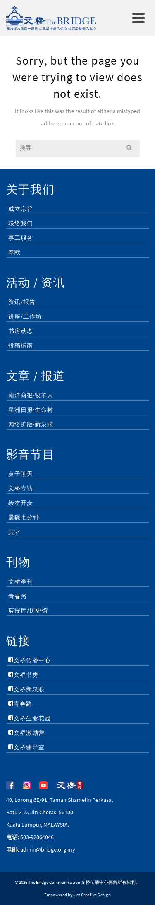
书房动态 (20, 331)
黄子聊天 (20, 474)
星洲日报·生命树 (30, 409)
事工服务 (20, 237)
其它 (14, 532)
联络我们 (20, 223)
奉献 (14, 252)
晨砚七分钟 (23, 517)
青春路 (17, 596)
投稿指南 (20, 345)
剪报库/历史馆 (28, 610)
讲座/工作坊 (25, 316)
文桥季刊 (20, 581)
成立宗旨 (20, 208)
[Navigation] (138, 18)
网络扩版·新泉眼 (30, 424)
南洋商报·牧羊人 (30, 395)
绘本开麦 (20, 503)
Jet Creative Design (92, 895)
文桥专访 (20, 488)
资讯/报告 (22, 302)
